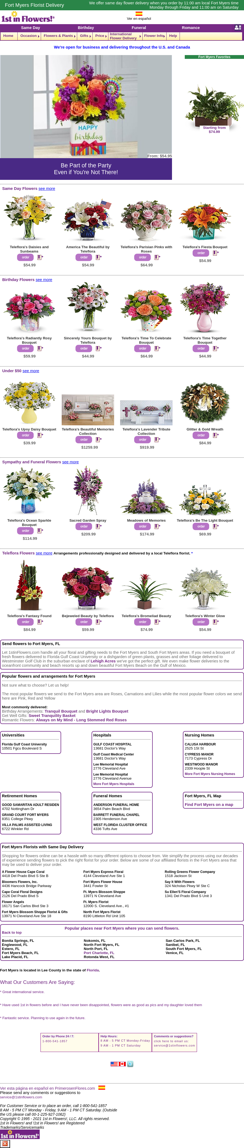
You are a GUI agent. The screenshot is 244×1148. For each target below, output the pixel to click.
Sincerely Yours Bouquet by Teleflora (88, 340)
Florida (93, 970)
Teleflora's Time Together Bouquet (205, 340)
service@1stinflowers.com (174, 1045)
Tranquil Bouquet (61, 711)
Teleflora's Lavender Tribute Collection (146, 431)
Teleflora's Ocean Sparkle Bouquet (29, 522)
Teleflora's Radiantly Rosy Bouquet (29, 340)
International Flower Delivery (123, 36)
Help (173, 36)
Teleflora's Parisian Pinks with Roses (146, 249)
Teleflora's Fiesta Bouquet (205, 247)
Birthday (86, 27)
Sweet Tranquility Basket (52, 715)
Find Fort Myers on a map (209, 804)
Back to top (12, 932)
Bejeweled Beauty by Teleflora (88, 616)
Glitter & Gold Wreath (205, 429)
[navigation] (122, 36)
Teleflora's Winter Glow (205, 616)
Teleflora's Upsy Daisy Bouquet (29, 429)
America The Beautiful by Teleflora (88, 249)
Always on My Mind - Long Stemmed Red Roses (81, 720)
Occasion (28, 36)
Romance (191, 27)
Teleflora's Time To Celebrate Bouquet (146, 340)
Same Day (30, 27)
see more (47, 188)
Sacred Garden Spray (87, 520)
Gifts (84, 36)
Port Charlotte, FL (99, 953)
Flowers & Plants (58, 36)
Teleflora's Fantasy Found (29, 616)
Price (99, 36)
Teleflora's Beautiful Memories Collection (88, 431)
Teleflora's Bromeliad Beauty (146, 616)
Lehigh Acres (102, 661)
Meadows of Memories (146, 520)
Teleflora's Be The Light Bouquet (205, 520)
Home (8, 36)
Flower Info (153, 36)
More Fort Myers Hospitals (113, 784)
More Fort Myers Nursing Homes (210, 774)
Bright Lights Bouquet (107, 711)
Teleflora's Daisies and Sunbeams (29, 249)
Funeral (139, 27)
